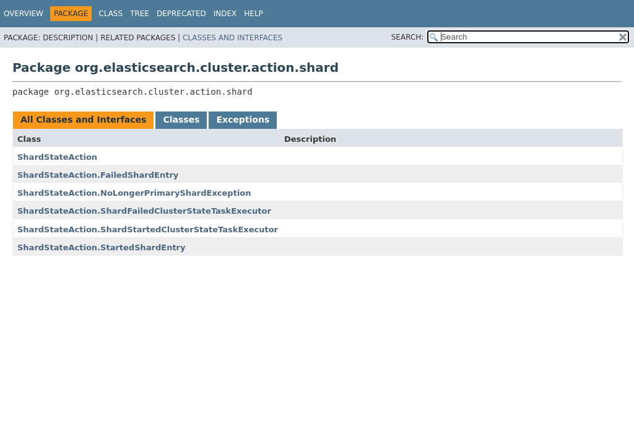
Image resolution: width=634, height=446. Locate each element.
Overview (23, 13)
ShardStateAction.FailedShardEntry (97, 175)
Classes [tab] (181, 120)
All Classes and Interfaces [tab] (83, 120)
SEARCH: (407, 37)
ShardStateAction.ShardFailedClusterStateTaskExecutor (144, 211)
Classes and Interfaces (232, 37)
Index (225, 13)
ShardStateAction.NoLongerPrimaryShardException (134, 193)
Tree (139, 13)
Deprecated (181, 13)
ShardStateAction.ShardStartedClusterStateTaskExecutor (147, 229)
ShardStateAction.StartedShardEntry (101, 247)
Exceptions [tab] (242, 120)
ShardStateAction (57, 157)
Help (253, 13)
